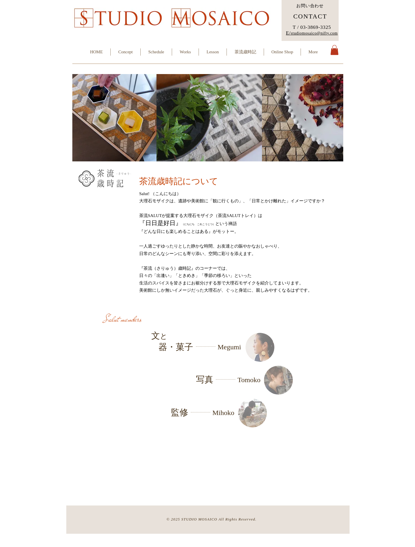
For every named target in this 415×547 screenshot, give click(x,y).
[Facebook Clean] (111, 478)
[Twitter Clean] (121, 478)
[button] (334, 50)
